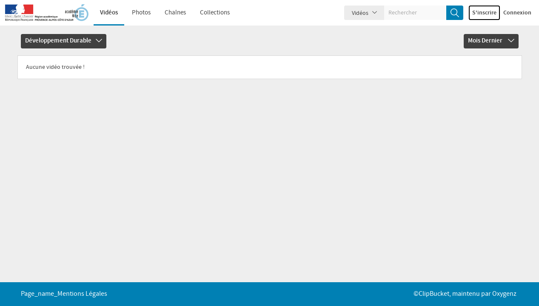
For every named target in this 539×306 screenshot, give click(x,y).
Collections (215, 12)
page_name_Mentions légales (64, 293)
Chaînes (175, 12)
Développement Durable (63, 41)
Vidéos (109, 12)
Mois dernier (491, 41)
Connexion (517, 13)
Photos (141, 12)
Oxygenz (504, 293)
